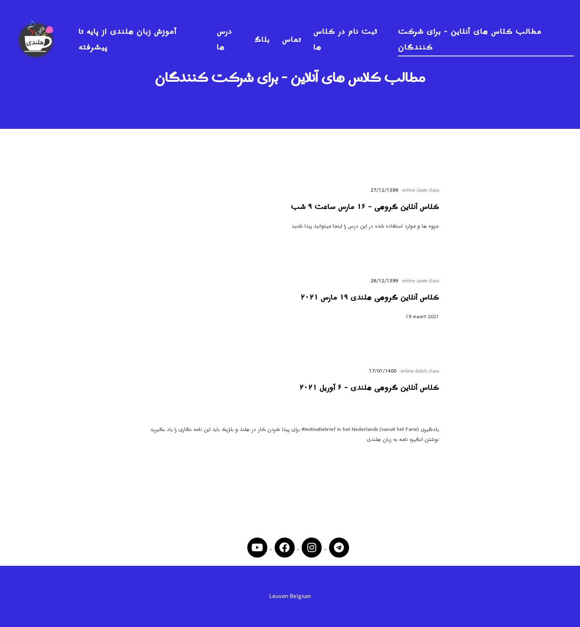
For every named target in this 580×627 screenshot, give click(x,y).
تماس (291, 40)
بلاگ (262, 40)
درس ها (224, 40)
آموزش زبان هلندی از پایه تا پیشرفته (128, 40)
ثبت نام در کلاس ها (345, 40)
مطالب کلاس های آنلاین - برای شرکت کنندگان (470, 40)
